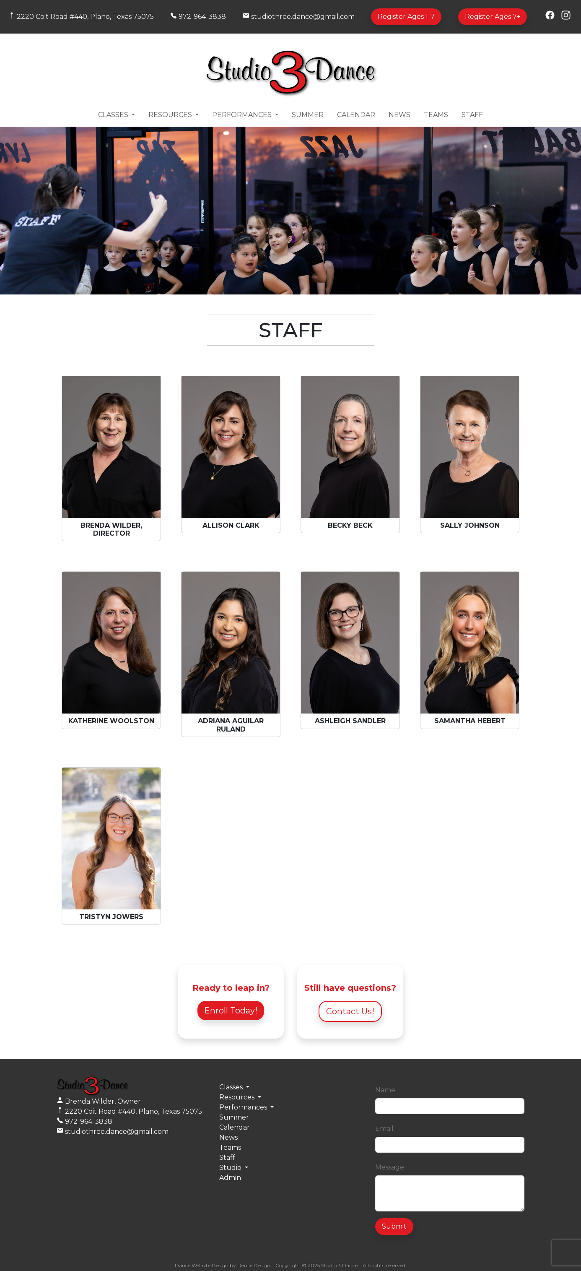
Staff (472, 115)
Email (384, 1129)
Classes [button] (114, 115)
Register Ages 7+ (492, 17)
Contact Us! (350, 1011)
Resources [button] (171, 115)
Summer (308, 115)
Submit (394, 1226)
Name (385, 1090)
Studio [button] (231, 1168)
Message (389, 1167)
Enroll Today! (230, 1010)
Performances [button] (242, 115)
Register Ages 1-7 (406, 17)
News (399, 115)
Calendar (356, 115)
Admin (230, 1178)
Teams (436, 115)
